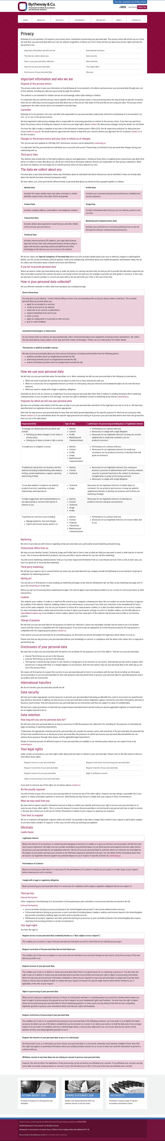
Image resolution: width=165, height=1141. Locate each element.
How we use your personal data (37, 67)
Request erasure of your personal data (40, 773)
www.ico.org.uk (33, 131)
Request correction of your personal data (41, 768)
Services (60, 20)
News (119, 20)
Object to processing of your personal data (41, 779)
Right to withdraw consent (97, 773)
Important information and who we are (39, 50)
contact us (135, 131)
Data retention (92, 61)
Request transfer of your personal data (102, 768)
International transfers (95, 50)
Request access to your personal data (39, 762)
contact (94, 124)
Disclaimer (52, 1122)
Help (64, 1122)
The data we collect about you (36, 56)
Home (25, 20)
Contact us (136, 20)
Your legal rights (92, 67)
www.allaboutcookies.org (31, 613)
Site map (36, 1122)
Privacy (59, 1122)
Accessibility (44, 1122)
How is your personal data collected (39, 61)
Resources (101, 20)
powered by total (76, 1122)
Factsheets (80, 20)
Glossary (89, 72)
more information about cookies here (56, 1135)
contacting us (100, 143)
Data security (91, 56)
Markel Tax (142, 7)
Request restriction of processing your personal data (108, 762)
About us (41, 20)
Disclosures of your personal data (38, 72)
